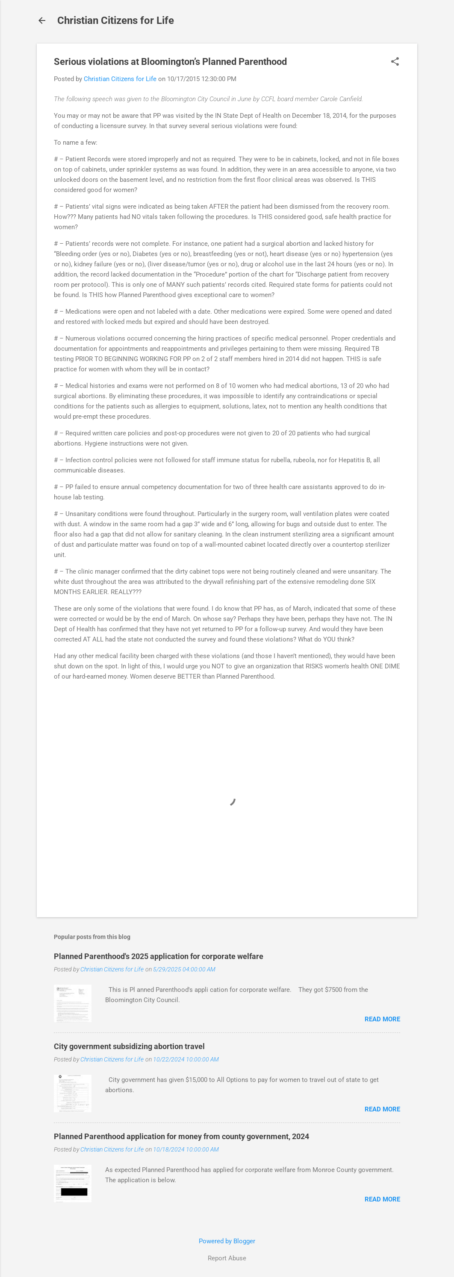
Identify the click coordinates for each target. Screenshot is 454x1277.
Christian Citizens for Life (115, 20)
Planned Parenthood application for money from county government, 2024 (181, 1136)
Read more (382, 1019)
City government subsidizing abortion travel (129, 1046)
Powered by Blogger (227, 1241)
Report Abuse (227, 1258)
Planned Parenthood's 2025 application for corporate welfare (158, 956)
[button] (395, 62)
